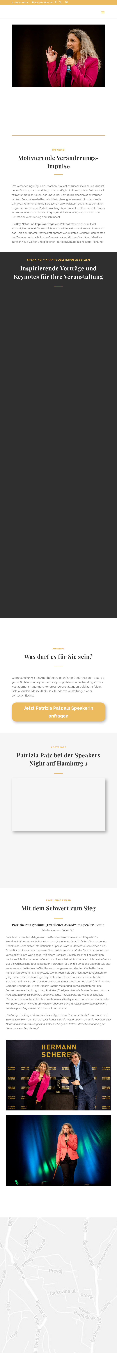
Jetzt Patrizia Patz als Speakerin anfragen (58, 712)
